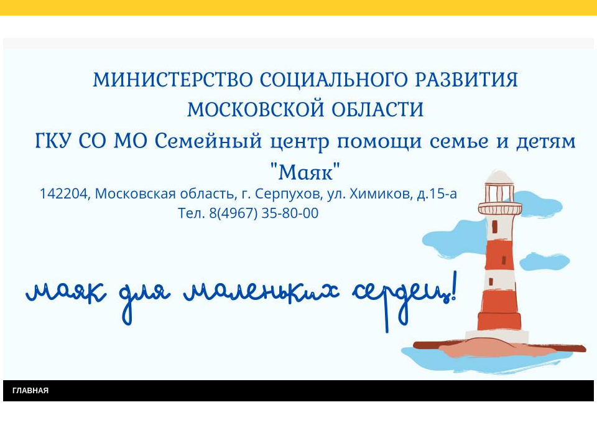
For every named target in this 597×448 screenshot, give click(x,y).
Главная (30, 30)
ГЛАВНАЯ (30, 390)
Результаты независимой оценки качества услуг (161, 30)
